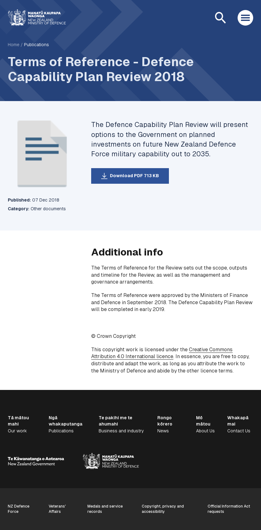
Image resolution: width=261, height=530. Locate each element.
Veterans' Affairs (57, 509)
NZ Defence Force (18, 509)
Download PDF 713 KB (134, 175)
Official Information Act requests (229, 509)
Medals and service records (105, 509)
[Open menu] (245, 18)
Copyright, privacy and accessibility (163, 509)
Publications (36, 44)
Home (13, 44)
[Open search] (220, 18)
